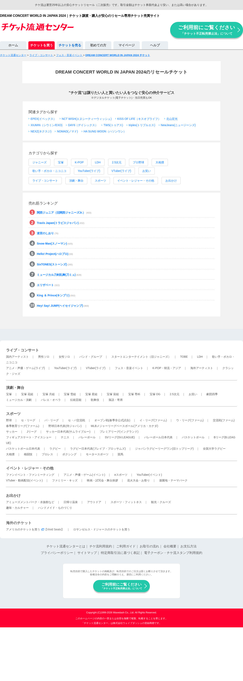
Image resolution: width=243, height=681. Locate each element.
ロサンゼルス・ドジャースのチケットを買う (101, 529)
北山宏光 (172, 118)
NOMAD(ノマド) (67, 131)
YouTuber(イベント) (149, 474)
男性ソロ (43, 356)
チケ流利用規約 (100, 546)
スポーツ (100, 180)
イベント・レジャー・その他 (135, 180)
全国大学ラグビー (214, 448)
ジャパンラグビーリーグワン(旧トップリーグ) (164, 448)
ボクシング (69, 454)
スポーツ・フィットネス (126, 502)
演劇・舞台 (76, 180)
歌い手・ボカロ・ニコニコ (49, 170)
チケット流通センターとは (65, 546)
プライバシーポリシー (57, 552)
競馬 (120, 454)
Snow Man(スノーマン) (55, 243)
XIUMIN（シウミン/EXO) (46, 125)
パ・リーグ (52, 420)
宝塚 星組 (91, 394)
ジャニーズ (39, 162)
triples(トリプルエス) (142, 125)
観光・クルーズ (161, 502)
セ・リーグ (28, 420)
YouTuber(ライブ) (89, 170)
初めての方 (98, 45)
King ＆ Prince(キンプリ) (56, 295)
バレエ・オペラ (51, 399)
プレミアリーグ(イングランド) (119, 431)
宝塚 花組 (27, 394)
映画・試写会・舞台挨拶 (102, 480)
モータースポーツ (97, 454)
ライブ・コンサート (45, 180)
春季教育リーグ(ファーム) (22, 426)
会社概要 (169, 546)
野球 (9, 420)
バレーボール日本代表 (158, 437)
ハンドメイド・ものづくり (55, 507)
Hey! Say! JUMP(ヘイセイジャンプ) (63, 305)
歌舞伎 (95, 399)
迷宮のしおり (48, 233)
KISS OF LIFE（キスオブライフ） (139, 118)
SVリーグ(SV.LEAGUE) (120, 437)
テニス (65, 437)
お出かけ (171, 180)
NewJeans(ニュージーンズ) (178, 125)
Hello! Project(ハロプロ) (55, 253)
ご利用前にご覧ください (206, 29)
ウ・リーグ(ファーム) (190, 420)
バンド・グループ (90, 356)
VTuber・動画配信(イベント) (24, 480)
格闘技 (28, 454)
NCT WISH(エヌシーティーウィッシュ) (87, 118)
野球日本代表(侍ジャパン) (64, 426)
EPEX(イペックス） (43, 118)
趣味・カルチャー (17, 507)
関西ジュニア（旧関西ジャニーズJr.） (64, 212)
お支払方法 (188, 546)
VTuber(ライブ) (121, 170)
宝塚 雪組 (70, 394)
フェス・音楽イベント (129, 368)
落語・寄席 (116, 399)
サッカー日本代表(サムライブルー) (68, 431)
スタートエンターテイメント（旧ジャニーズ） (141, 356)
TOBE (184, 356)
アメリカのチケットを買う (23, 529)
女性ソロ (64, 356)
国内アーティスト (17, 356)
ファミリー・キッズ (65, 480)
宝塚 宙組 (113, 394)
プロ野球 (138, 162)
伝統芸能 (75, 399)
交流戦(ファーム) (223, 420)
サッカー (11, 431)
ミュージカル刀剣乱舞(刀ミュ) (59, 274)
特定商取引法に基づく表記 (120, 552)
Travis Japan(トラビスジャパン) (60, 223)
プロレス (47, 454)
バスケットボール (193, 437)
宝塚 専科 (134, 394)
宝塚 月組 (49, 394)
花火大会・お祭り (138, 480)
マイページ (126, 45)
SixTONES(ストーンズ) (55, 264)
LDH (98, 162)
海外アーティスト (201, 368)
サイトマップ (87, 552)
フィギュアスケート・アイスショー (28, 437)
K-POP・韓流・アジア (166, 368)
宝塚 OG (155, 394)
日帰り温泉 (71, 502)
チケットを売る (70, 45)
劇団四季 (212, 394)
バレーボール (87, 437)
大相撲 (160, 162)
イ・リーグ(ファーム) (153, 420)
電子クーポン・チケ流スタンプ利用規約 (173, 552)
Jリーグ (32, 431)
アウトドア (94, 502)
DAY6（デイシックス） (83, 125)
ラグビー (55, 448)
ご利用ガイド (126, 546)
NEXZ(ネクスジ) (41, 131)
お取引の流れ (149, 546)
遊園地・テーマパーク (173, 480)
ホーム (13, 45)
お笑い (146, 170)
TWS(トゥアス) (113, 125)
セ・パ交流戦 (76, 420)
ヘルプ (155, 45)
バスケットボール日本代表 (23, 448)
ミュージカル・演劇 (19, 399)
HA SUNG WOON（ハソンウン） (105, 131)
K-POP (79, 162)
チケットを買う (41, 45)
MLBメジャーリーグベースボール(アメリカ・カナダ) (124, 426)
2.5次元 (117, 162)
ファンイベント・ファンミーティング (30, 474)
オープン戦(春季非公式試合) (112, 420)
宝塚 (61, 162)
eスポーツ (120, 474)
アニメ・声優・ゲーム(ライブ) (25, 368)
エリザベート (48, 285)
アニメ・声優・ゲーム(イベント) (84, 474)
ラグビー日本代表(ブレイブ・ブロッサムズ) (98, 448)
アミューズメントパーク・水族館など (30, 502)
